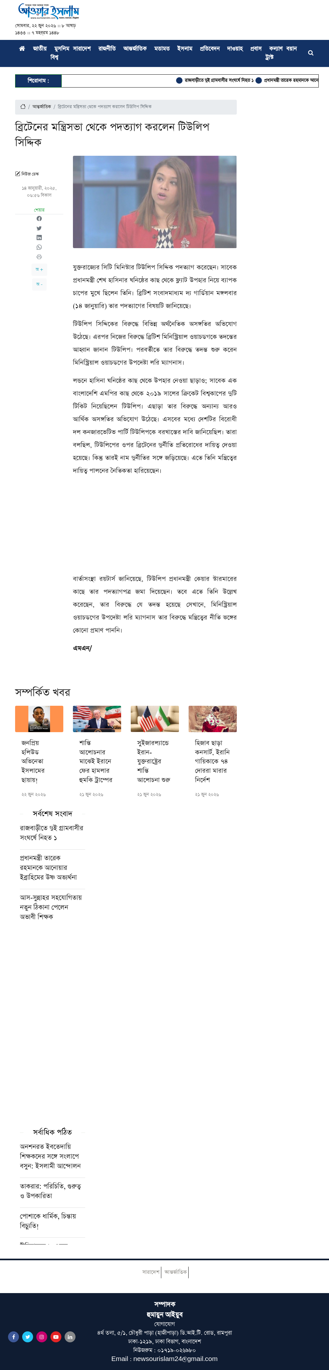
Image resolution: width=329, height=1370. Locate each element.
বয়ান (291, 49)
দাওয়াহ (235, 49)
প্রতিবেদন (209, 49)
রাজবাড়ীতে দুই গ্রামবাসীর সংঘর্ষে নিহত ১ (225, 80)
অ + (39, 269)
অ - (39, 284)
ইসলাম (184, 49)
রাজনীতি (107, 49)
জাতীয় (40, 49)
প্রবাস (256, 49)
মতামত (162, 49)
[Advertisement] (155, 527)
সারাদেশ (82, 49)
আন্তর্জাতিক (135, 49)
